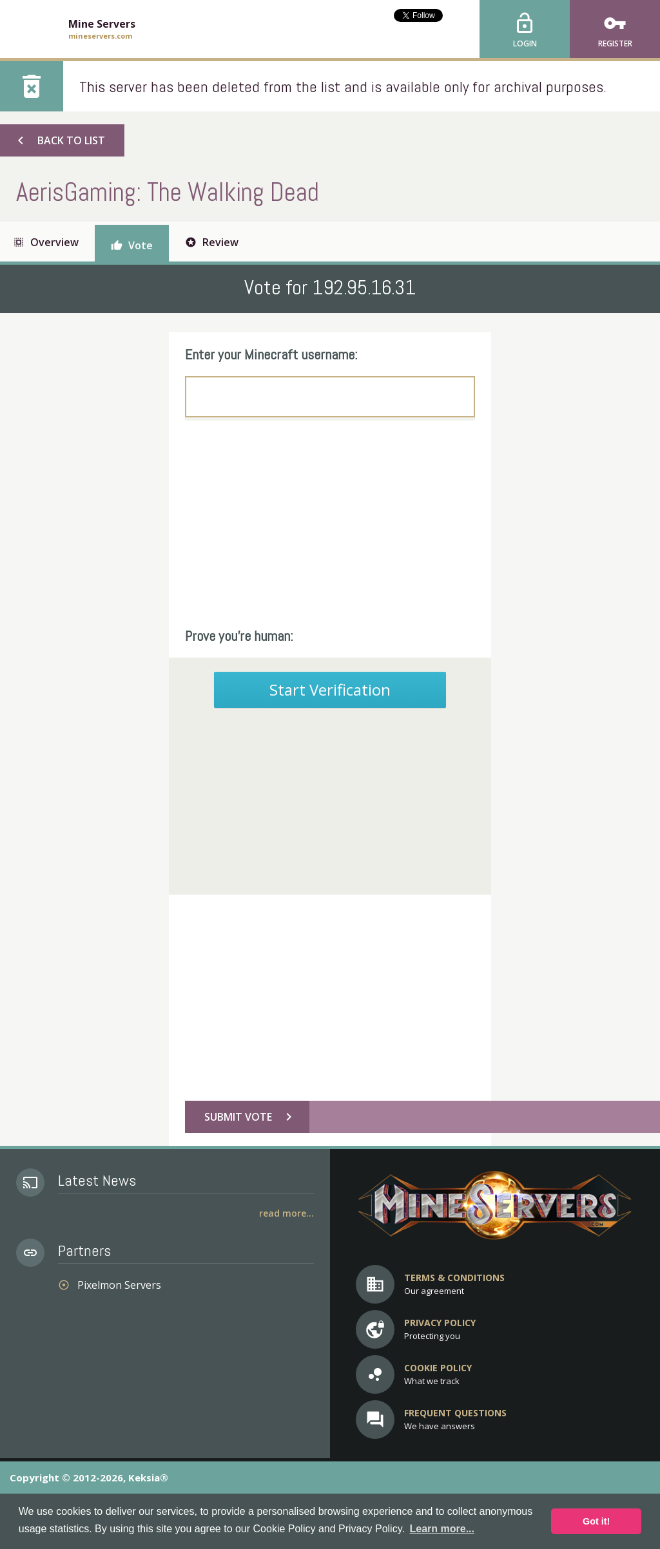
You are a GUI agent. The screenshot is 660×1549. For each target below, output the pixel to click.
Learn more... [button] (442, 1528)
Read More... (286, 1213)
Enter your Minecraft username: (271, 354)
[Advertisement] (330, 523)
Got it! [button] (596, 1521)
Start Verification (330, 689)
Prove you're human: (239, 636)
